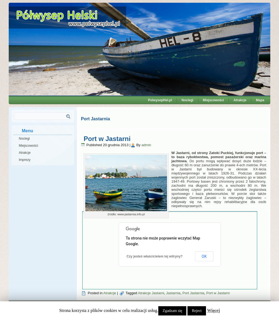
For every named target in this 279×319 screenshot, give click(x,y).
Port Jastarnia (193, 293)
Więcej (213, 310)
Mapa (260, 100)
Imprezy (25, 160)
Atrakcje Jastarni (151, 293)
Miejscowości (213, 100)
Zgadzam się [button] (172, 311)
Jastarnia (173, 293)
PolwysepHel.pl (160, 100)
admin (146, 145)
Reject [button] (197, 311)
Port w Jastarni (107, 138)
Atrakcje (239, 100)
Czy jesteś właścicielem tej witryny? (155, 256)
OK (204, 256)
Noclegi (187, 100)
